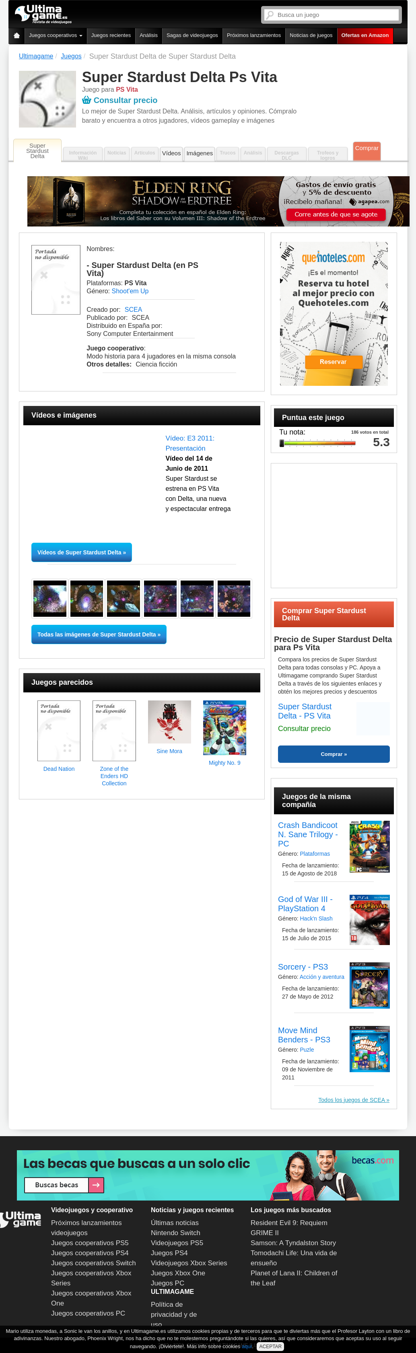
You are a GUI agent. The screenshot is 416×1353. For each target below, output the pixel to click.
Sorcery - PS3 (303, 966)
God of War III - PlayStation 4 (305, 904)
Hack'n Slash (316, 918)
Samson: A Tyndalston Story (293, 1243)
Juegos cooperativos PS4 (90, 1253)
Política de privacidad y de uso (174, 1314)
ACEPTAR (270, 1346)
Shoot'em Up (130, 291)
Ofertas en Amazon (365, 35)
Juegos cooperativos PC (88, 1313)
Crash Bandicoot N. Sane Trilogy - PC (308, 834)
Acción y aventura (322, 977)
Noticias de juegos (311, 35)
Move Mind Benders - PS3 (304, 1035)
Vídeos (171, 153)
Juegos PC (167, 1283)
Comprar (367, 147)
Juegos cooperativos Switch (93, 1263)
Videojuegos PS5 (177, 1243)
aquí (247, 1346)
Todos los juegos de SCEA (352, 1100)
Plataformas (315, 854)
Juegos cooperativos (55, 35)
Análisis (149, 35)
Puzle (307, 1049)
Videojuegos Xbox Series (189, 1263)
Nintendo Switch (175, 1233)
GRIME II (265, 1233)
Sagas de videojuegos (192, 35)
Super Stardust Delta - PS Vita (305, 711)
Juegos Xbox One (178, 1273)
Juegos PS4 (169, 1253)
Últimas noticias (175, 1223)
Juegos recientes (111, 35)
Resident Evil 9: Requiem (289, 1223)
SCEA (133, 309)
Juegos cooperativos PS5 (90, 1243)
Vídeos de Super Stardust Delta (79, 552)
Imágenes (199, 153)
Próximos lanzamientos (254, 35)
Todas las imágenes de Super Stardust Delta (96, 634)
